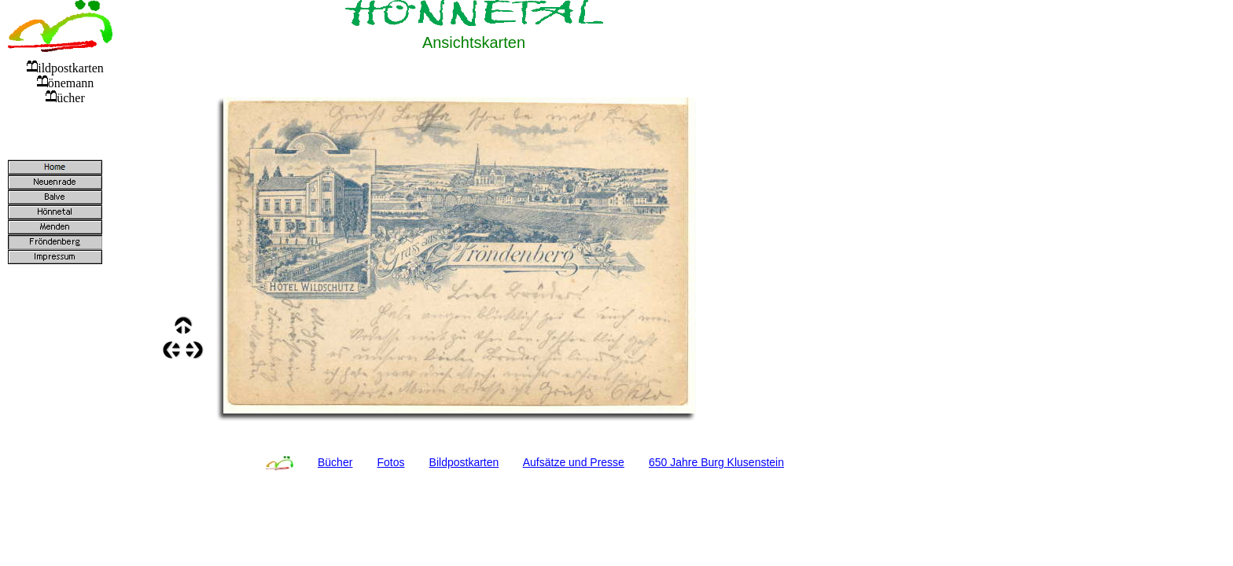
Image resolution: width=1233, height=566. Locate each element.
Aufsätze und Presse (573, 462)
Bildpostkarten (464, 462)
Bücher (335, 462)
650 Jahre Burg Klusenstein (716, 462)
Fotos (390, 462)
